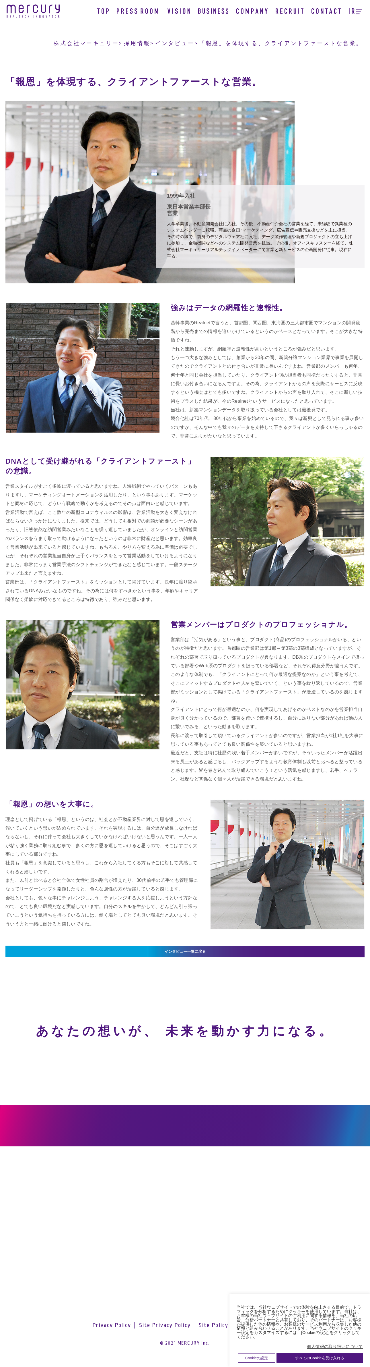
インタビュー (174, 43)
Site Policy (213, 1334)
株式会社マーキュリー (86, 43)
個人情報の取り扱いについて (335, 1346)
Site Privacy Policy (165, 1334)
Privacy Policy (111, 1334)
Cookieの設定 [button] (256, 1358)
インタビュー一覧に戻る (185, 954)
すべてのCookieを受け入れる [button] (319, 1358)
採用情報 (137, 43)
